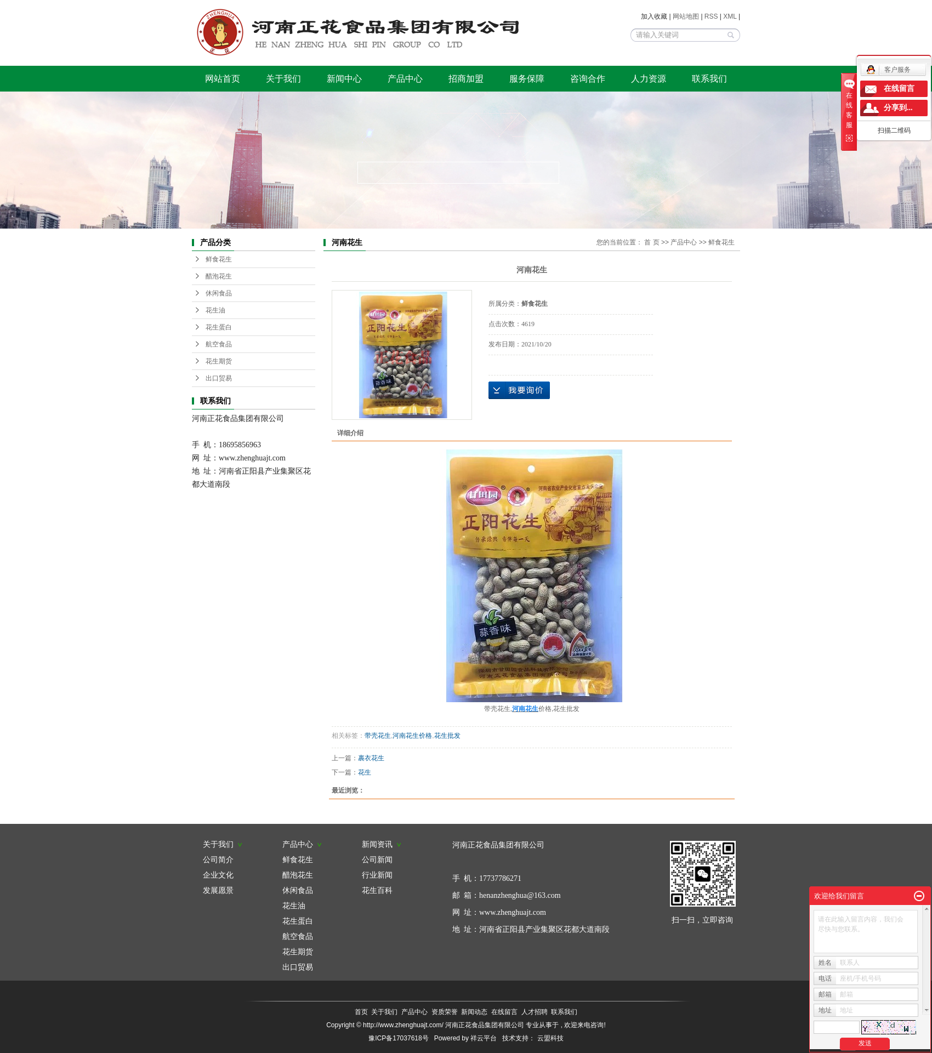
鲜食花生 (219, 259)
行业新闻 (377, 874)
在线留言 (504, 1012)
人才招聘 (534, 1012)
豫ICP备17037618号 (398, 1038)
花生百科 (377, 890)
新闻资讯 (381, 844)
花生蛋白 (219, 327)
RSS (711, 16)
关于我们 (283, 78)
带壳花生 (378, 735)
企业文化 (218, 874)
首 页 (651, 242)
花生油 (215, 310)
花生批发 (447, 735)
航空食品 (219, 344)
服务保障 (526, 78)
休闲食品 (219, 293)
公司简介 (218, 859)
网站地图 (687, 16)
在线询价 (519, 390)
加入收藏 (654, 16)
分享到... (898, 108)
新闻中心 (344, 78)
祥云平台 (483, 1038)
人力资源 (648, 78)
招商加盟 (466, 78)
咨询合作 (587, 78)
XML (729, 16)
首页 (361, 1012)
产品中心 (405, 78)
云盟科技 (550, 1038)
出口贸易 (219, 378)
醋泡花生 (219, 276)
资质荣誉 (444, 1012)
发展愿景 (218, 890)
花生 (364, 772)
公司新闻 (377, 859)
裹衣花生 (371, 758)
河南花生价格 (412, 735)
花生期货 (219, 361)
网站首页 (222, 78)
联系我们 (709, 78)
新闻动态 (474, 1012)
